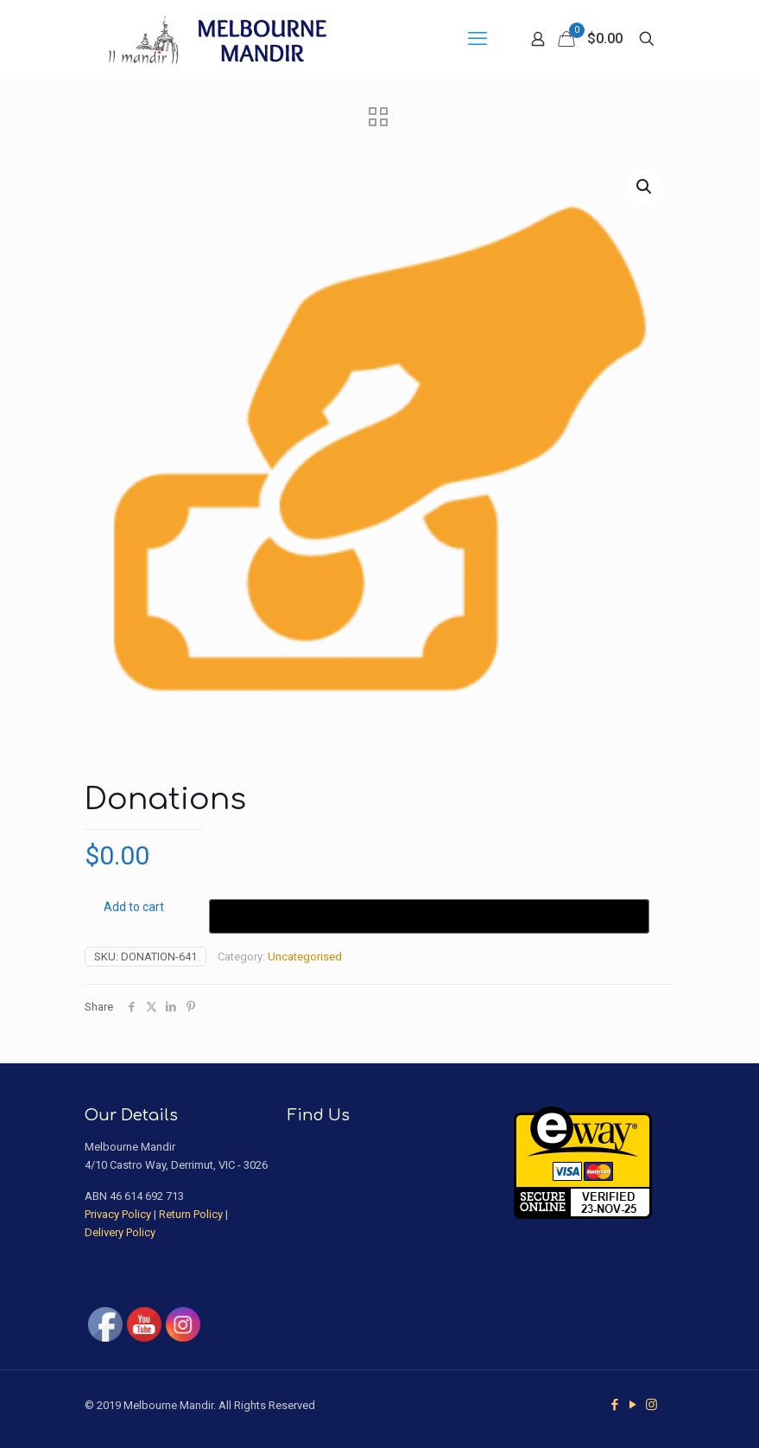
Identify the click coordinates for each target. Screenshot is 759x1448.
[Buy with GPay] (429, 916)
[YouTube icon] (633, 1405)
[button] (645, 186)
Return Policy (191, 1214)
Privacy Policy (118, 1214)
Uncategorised (305, 956)
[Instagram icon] (651, 1405)
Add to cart (134, 907)
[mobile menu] (477, 39)
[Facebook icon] (615, 1405)
